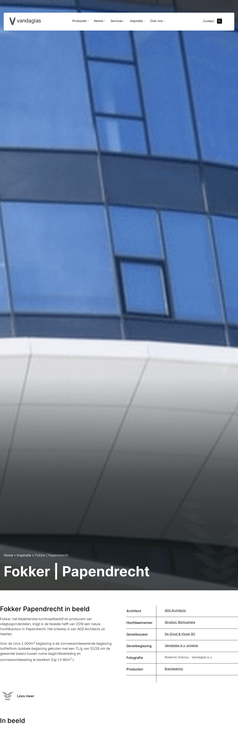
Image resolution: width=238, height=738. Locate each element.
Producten (80, 21)
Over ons (157, 21)
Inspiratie (137, 21)
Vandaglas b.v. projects (181, 645)
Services (117, 21)
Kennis (99, 21)
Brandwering (173, 669)
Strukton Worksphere (179, 622)
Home (8, 555)
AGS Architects (175, 610)
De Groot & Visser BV (180, 634)
